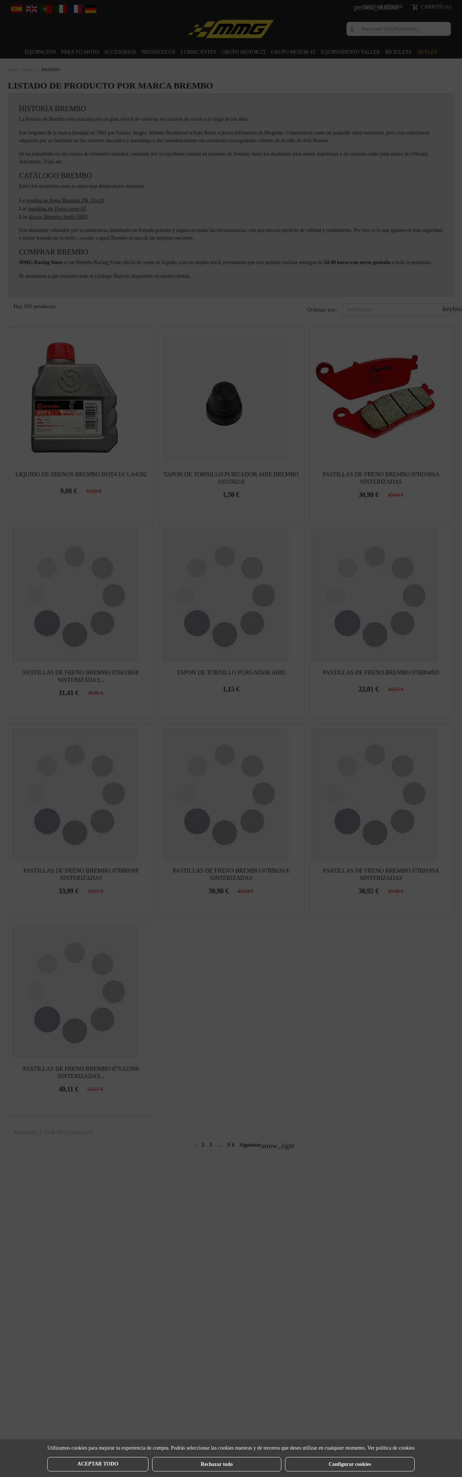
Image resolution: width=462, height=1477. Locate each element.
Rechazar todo (216, 1464)
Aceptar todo (97, 1464)
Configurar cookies (350, 1464)
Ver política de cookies (391, 1448)
